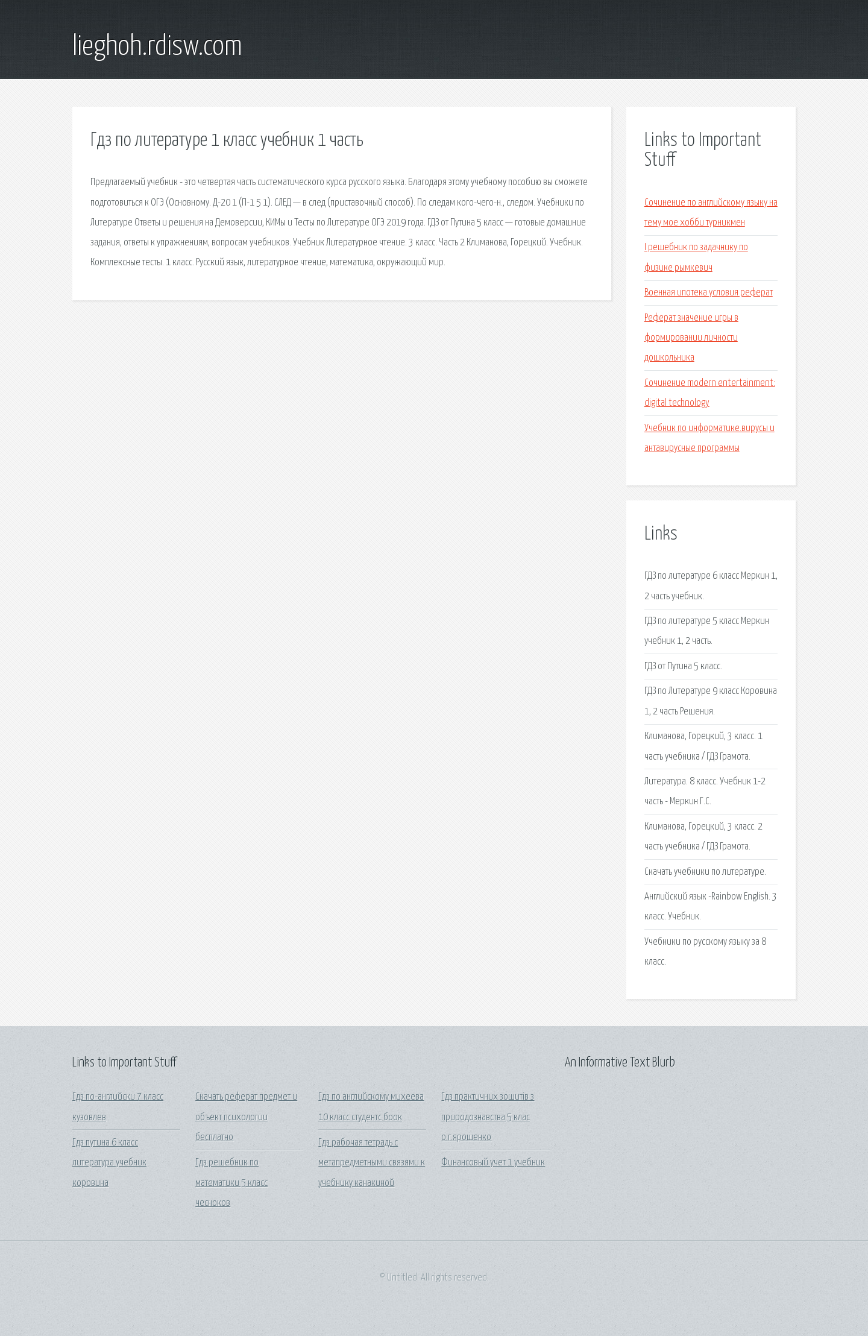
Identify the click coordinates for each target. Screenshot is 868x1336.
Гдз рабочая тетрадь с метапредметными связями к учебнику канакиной (371, 1163)
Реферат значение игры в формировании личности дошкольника (691, 338)
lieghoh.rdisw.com (157, 47)
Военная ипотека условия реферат (708, 293)
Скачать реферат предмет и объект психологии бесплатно (246, 1117)
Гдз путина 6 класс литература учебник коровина (109, 1163)
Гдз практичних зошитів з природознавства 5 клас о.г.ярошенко (487, 1117)
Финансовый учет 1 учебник (493, 1163)
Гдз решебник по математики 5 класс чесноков (231, 1183)
